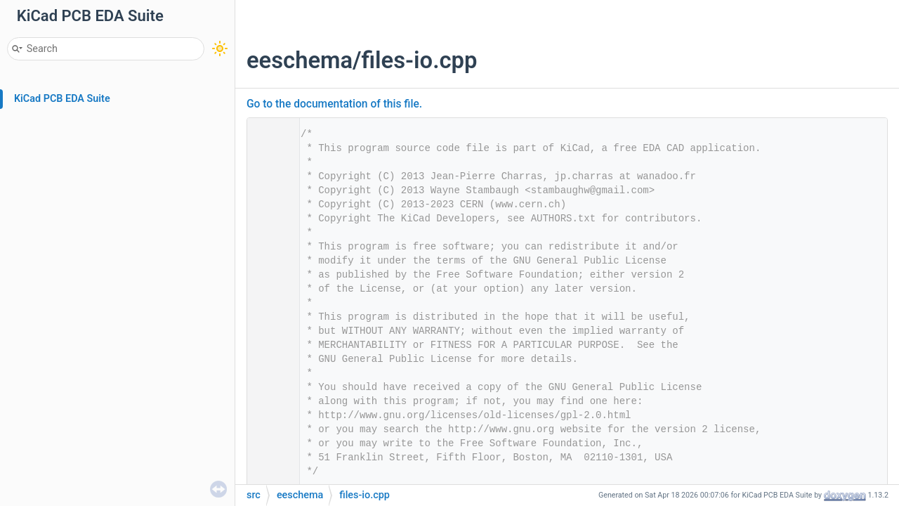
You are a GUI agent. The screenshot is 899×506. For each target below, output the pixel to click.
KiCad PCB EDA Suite (62, 99)
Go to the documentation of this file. (334, 104)
